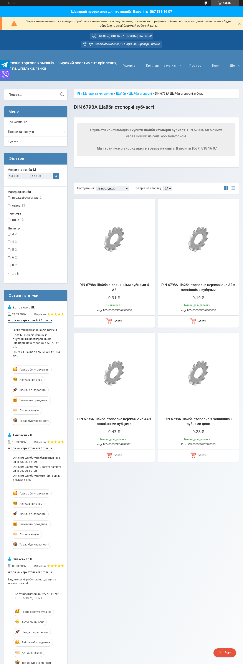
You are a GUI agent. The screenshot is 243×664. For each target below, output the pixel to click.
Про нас (195, 65)
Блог (215, 65)
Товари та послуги (21, 131)
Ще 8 (15, 273)
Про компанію (17, 122)
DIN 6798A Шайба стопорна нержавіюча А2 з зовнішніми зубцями (198, 287)
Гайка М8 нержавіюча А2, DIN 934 (35, 329)
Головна (129, 65)
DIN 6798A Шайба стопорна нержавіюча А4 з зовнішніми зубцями (114, 421)
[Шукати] (62, 94)
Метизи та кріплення (98, 93)
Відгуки (13, 141)
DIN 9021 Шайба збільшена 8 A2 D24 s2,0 (36, 354)
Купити (117, 321)
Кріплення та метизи (161, 65)
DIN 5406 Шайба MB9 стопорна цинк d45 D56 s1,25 (36, 477)
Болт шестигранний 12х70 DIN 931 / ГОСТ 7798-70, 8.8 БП (38, 596)
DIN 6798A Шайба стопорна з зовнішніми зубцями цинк (198, 421)
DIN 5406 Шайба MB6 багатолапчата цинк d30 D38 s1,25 (36, 459)
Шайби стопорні (140, 93)
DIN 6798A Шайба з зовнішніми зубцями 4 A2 (114, 287)
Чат (225, 653)
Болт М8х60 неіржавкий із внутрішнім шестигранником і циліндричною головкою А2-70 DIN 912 (36, 341)
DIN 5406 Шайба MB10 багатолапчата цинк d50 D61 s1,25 (37, 468)
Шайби (121, 93)
